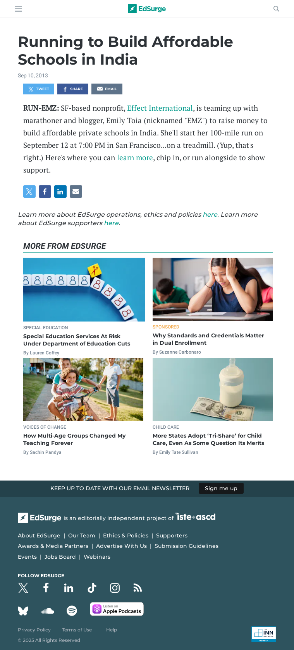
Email (107, 89)
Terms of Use (77, 630)
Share (72, 89)
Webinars (97, 556)
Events (27, 556)
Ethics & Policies (125, 535)
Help (111, 630)
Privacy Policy (34, 630)
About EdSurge (39, 535)
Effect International (160, 108)
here (210, 214)
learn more (135, 157)
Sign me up (221, 488)
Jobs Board (60, 556)
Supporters (171, 535)
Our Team (81, 535)
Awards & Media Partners (53, 545)
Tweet (38, 89)
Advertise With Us (121, 545)
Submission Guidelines (186, 545)
